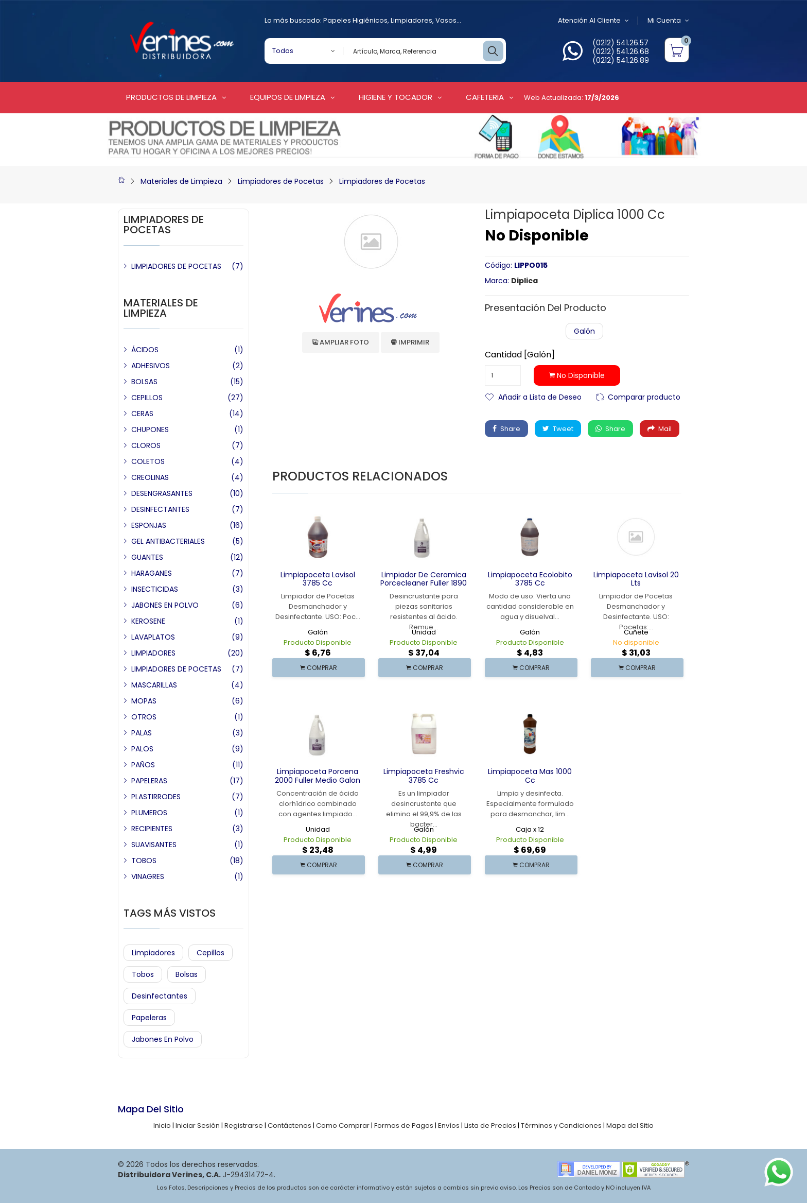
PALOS (142, 749)
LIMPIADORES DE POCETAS (176, 266)
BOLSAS (144, 381)
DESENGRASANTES (161, 493)
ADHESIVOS (150, 365)
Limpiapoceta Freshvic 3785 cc (423, 775)
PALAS (141, 733)
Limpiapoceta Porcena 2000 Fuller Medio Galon (317, 775)
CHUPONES (150, 429)
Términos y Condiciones (561, 1125)
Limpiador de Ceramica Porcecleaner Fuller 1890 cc (423, 583)
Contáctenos (289, 1125)
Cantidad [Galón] (520, 355)
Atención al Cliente (593, 20)
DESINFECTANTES (160, 509)
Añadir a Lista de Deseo (540, 396)
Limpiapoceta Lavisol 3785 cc (317, 579)
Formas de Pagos (403, 1125)
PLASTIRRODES (156, 797)
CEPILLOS (147, 397)
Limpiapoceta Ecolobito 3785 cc (530, 579)
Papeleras (149, 1017)
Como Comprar (343, 1125)
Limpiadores (411, 20)
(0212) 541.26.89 (620, 60)
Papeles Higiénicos (355, 20)
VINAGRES (147, 876)
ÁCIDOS (145, 350)
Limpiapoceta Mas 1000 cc (530, 775)
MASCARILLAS (154, 685)
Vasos (446, 20)
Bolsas (187, 974)
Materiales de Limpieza (181, 181)
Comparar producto (644, 396)
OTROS (143, 717)
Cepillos (210, 953)
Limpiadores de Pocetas (281, 181)
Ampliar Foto (340, 342)
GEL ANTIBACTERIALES (168, 541)
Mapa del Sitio (630, 1125)
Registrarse (243, 1125)
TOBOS (143, 860)
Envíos (449, 1125)
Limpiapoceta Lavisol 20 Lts (636, 579)
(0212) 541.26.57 (620, 42)
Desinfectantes (159, 996)
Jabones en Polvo (163, 1039)
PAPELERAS (149, 781)
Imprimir (410, 342)
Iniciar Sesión (198, 1125)
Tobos (143, 974)
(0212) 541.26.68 (620, 51)
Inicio (162, 1125)
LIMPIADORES (153, 653)
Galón (584, 331)
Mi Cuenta (668, 20)
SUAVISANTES (154, 844)
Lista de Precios (490, 1125)
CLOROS (146, 445)
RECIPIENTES (151, 828)
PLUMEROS (149, 812)
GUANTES (147, 557)
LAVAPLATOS (153, 637)
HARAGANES (151, 573)
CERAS (142, 413)
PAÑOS (143, 765)
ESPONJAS (148, 525)
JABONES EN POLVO (165, 605)
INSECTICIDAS (154, 589)
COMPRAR (318, 667)
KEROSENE (148, 621)
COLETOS (148, 461)
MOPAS (143, 701)
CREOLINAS (150, 477)
